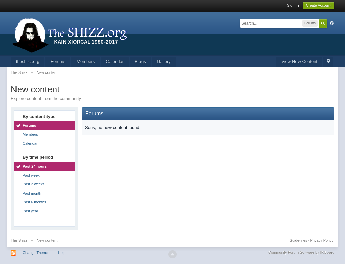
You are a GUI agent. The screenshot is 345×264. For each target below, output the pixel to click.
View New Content (299, 61)
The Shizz (19, 240)
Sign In (293, 5)
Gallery (164, 61)
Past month (32, 193)
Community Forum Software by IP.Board (301, 252)
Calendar (115, 61)
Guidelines (298, 240)
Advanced (331, 23)
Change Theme (35, 253)
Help (62, 253)
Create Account (318, 5)
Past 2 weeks (33, 184)
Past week (31, 175)
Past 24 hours (35, 166)
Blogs (140, 61)
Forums (58, 61)
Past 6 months (34, 202)
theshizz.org (27, 61)
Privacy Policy (321, 240)
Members (85, 61)
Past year (30, 211)
